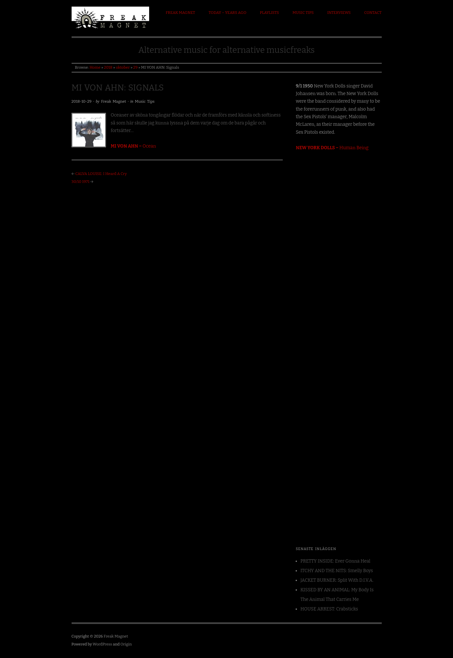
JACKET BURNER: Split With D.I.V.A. (337, 580)
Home (94, 67)
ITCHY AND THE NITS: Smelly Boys (337, 570)
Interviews (339, 12)
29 (135, 67)
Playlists (269, 12)
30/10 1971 (80, 181)
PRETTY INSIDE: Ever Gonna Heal (336, 561)
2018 (108, 67)
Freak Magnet (180, 12)
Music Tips (302, 12)
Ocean (133, 146)
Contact (373, 12)
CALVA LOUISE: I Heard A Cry (101, 173)
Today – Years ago (227, 12)
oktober (123, 67)
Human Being (332, 148)
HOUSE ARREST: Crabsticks (329, 609)
